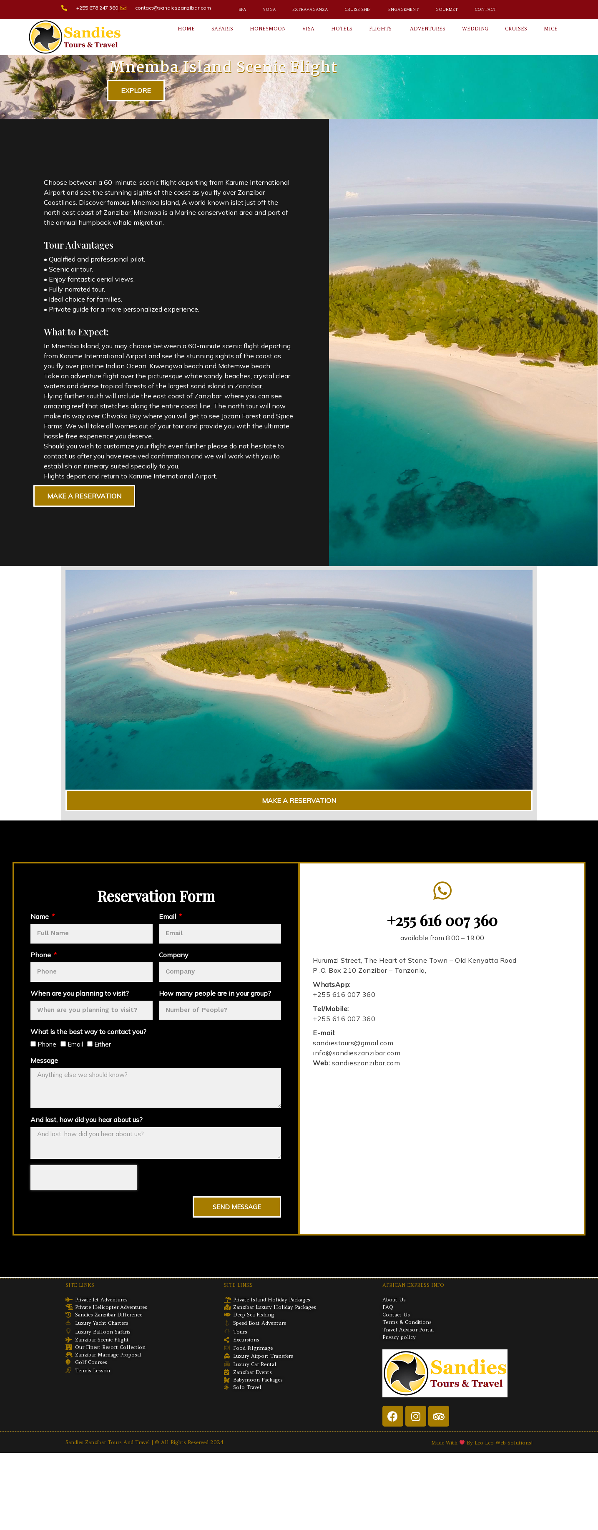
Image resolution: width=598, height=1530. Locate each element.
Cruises (516, 28)
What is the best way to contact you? (88, 1031)
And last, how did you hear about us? (86, 1119)
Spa (242, 9)
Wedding (475, 28)
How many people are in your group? (215, 993)
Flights (380, 28)
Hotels (341, 28)
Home (186, 28)
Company (173, 955)
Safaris (222, 28)
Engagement (403, 9)
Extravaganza (310, 9)
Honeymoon (268, 28)
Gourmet (446, 9)
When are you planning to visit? (79, 993)
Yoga (269, 9)
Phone (41, 955)
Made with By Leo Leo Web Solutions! (482, 1442)
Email (168, 916)
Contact (485, 9)
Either (102, 1044)
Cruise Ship (357, 9)
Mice (551, 28)
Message (44, 1060)
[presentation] (83, 1177)
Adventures (426, 28)
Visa (308, 28)
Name (40, 916)
